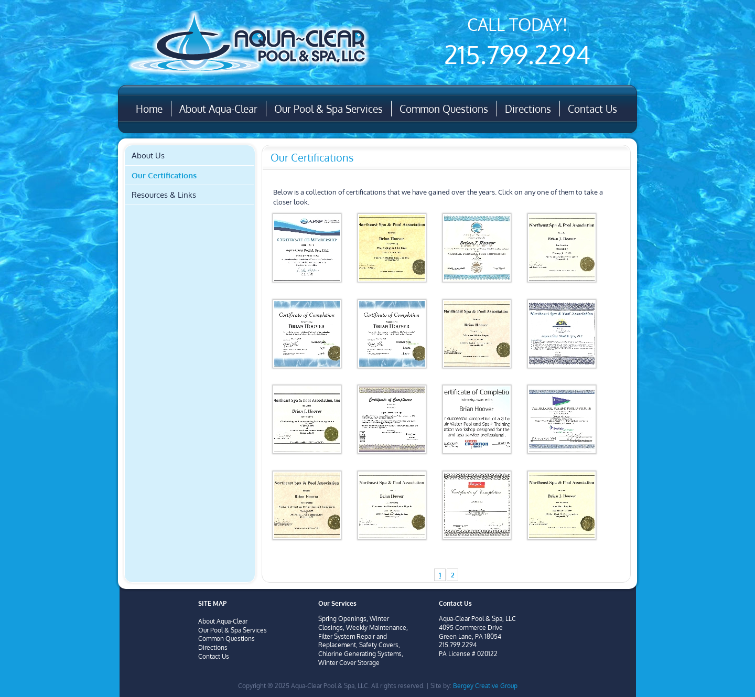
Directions (528, 108)
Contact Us (592, 108)
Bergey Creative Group (485, 686)
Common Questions (444, 108)
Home (149, 108)
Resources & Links (164, 194)
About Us (148, 155)
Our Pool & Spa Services (328, 108)
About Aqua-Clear (218, 108)
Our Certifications (164, 175)
